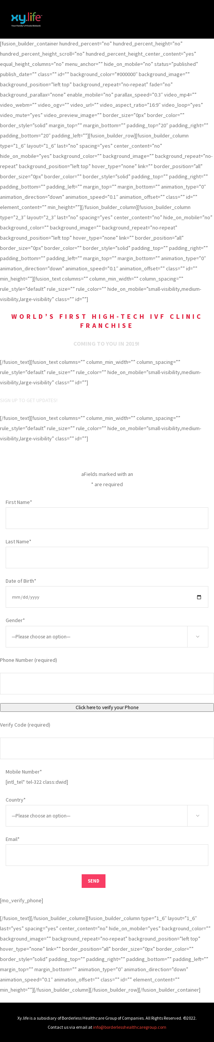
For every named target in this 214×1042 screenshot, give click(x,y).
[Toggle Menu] (197, 19)
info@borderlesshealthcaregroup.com (129, 1027)
